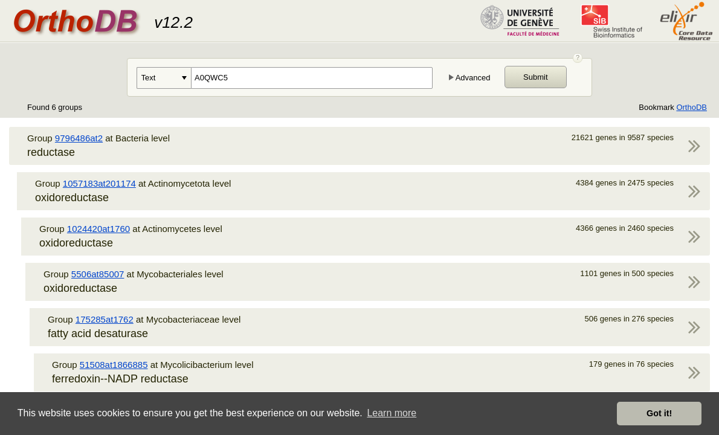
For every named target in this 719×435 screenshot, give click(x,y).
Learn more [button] (391, 413)
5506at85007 (97, 274)
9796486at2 (79, 138)
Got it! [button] (659, 413)
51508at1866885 (114, 364)
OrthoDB (691, 107)
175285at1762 (105, 319)
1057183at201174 (99, 183)
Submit (535, 77)
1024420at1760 (98, 229)
